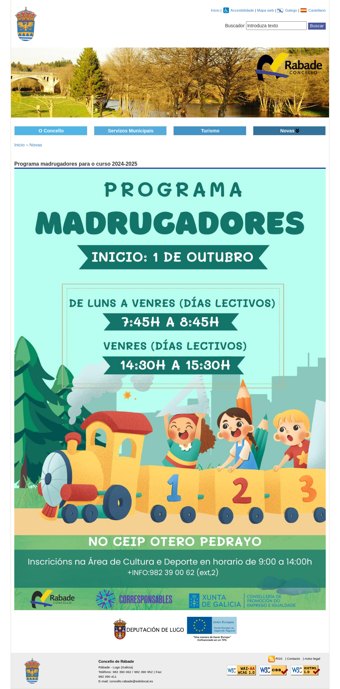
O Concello (51, 130)
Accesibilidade (242, 10)
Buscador (235, 25)
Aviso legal (312, 658)
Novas (287, 130)
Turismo (210, 130)
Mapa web (266, 10)
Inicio (215, 10)
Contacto (294, 658)
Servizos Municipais (130, 130)
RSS (279, 658)
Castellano (317, 10)
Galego (291, 10)
